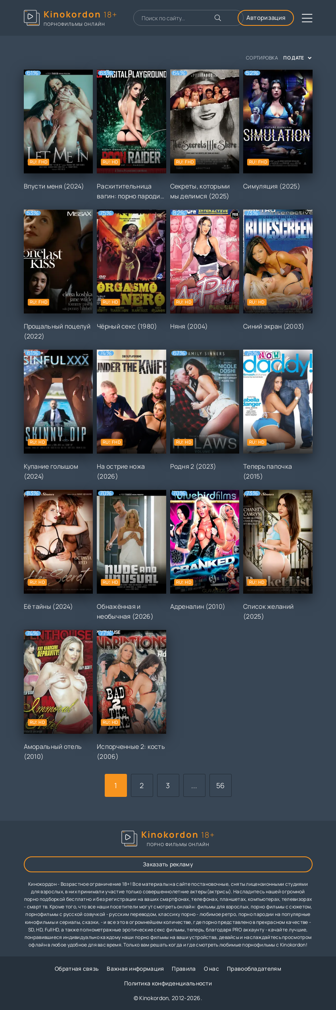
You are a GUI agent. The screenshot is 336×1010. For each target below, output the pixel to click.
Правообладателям (254, 968)
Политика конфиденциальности (168, 983)
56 (220, 785)
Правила (184, 968)
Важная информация (135, 968)
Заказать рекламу (168, 864)
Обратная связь (77, 968)
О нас (211, 968)
